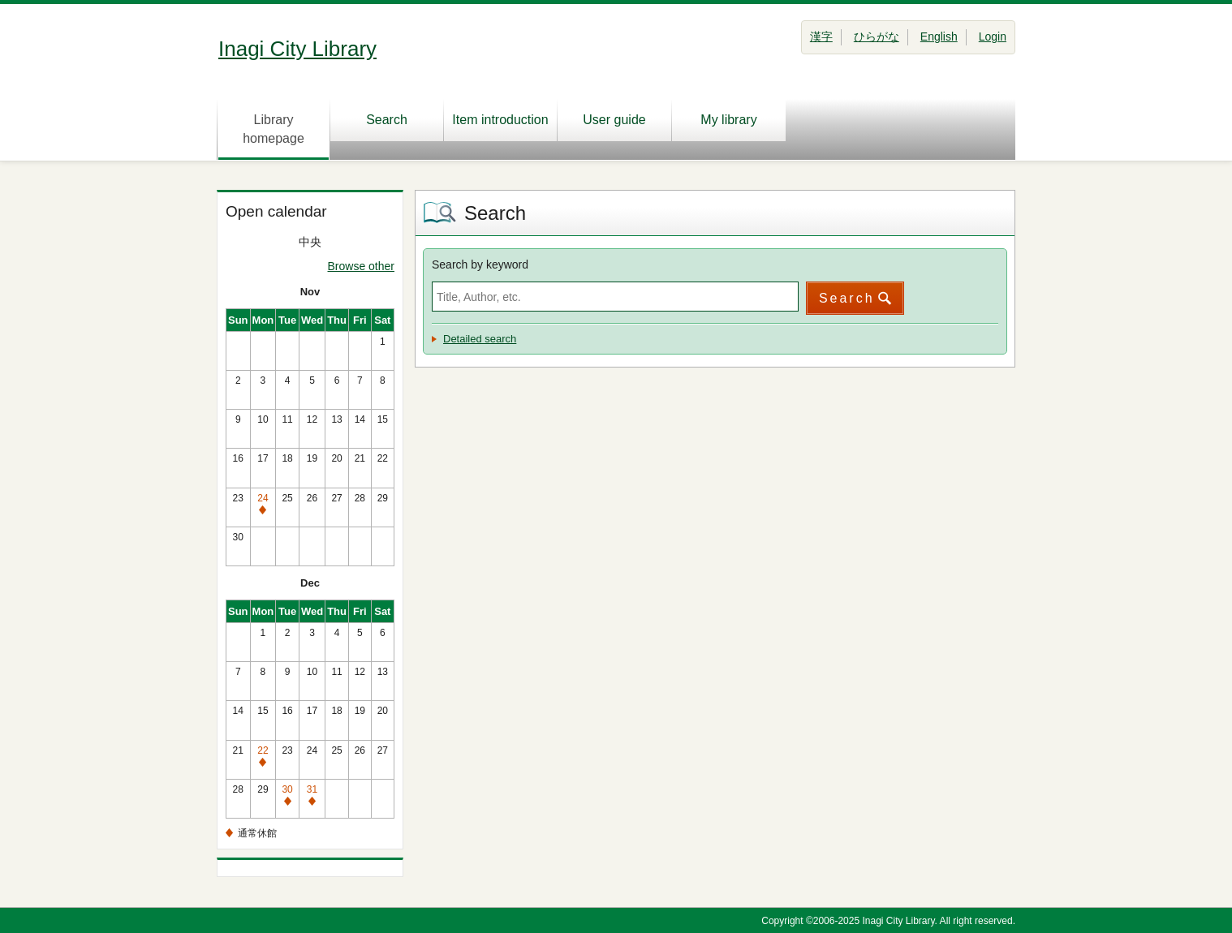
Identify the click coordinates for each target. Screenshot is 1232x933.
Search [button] (847, 298)
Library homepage (273, 129)
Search (386, 120)
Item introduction (500, 120)
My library (728, 120)
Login (992, 36)
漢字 (821, 36)
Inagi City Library (297, 49)
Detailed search (479, 339)
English (939, 36)
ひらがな (876, 36)
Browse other (361, 266)
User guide (614, 120)
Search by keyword (480, 264)
